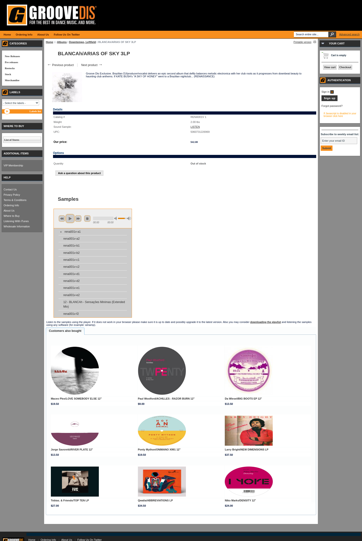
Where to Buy (12, 215)
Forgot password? (332, 105)
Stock (8, 74)
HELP (7, 177)
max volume (129, 218)
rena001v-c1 (71, 259)
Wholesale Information (17, 226)
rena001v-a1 (73, 231)
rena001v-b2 (71, 253)
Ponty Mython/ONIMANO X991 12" (159, 449)
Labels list (35, 111)
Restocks (10, 68)
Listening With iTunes (16, 221)
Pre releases (11, 62)
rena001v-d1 (71, 274)
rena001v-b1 (71, 245)
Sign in (327, 91)
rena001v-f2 (71, 314)
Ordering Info (11, 205)
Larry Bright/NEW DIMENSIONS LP (246, 449)
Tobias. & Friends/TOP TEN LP (70, 500)
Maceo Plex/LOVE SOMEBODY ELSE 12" (76, 398)
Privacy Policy (12, 194)
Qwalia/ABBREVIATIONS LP (155, 500)
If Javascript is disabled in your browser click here (340, 114)
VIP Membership (13, 165)
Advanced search (349, 34)
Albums (62, 42)
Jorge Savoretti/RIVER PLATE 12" (72, 449)
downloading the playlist (265, 322)
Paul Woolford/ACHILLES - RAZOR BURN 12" (166, 398)
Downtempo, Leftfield (82, 42)
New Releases (12, 56)
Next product (91, 65)
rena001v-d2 (71, 281)
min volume (116, 218)
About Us (9, 210)
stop (87, 218)
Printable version (302, 42)
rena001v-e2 (71, 295)
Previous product (60, 65)
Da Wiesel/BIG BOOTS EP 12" (243, 398)
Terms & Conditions (15, 200)
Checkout (345, 67)
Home (49, 42)
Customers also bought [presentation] (65, 331)
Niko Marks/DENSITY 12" (240, 500)
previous (62, 218)
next (78, 218)
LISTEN (195, 126)
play (70, 218)
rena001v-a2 (71, 238)
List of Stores (11, 139)
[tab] (65, 331)
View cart (330, 67)
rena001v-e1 (71, 288)
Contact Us (10, 189)
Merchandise (12, 80)
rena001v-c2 (71, 266)
